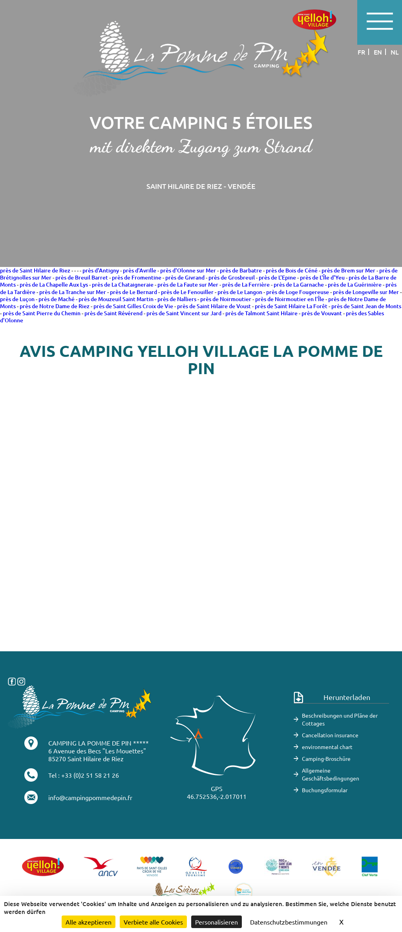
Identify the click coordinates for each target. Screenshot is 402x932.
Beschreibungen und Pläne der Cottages (340, 719)
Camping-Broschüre (326, 758)
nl (395, 52)
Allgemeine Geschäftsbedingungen (330, 774)
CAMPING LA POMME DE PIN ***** (98, 743)
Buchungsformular (324, 789)
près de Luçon (17, 299)
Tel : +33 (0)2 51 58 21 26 (83, 775)
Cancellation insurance (330, 734)
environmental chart (327, 746)
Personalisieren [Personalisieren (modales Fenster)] (216, 922)
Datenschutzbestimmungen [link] (288, 922)
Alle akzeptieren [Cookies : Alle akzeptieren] (88, 922)
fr (361, 52)
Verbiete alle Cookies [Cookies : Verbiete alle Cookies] (153, 922)
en (378, 52)
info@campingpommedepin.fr (90, 797)
